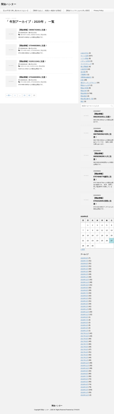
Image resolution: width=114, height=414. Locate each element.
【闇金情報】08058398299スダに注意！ (102, 156)
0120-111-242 (24, 66)
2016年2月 (84, 390)
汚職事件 (84, 74)
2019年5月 (84, 298)
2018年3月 (84, 328)
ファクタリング (86, 64)
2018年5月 (84, 322)
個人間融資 (84, 66)
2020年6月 (84, 263)
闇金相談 (84, 96)
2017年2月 (84, 357)
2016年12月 (85, 363)
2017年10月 (85, 336)
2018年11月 (85, 314)
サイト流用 (84, 56)
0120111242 (34, 66)
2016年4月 (84, 384)
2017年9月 (84, 339)
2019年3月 (84, 304)
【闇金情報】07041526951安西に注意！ (102, 201)
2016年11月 (85, 365)
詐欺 (82, 80)
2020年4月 (84, 269)
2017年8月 (84, 341)
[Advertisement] (97, 34)
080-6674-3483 (25, 34)
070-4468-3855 (25, 82)
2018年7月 (84, 320)
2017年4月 (84, 352)
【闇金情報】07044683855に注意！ (32, 77)
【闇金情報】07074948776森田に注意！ (102, 177)
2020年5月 (84, 266)
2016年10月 (85, 368)
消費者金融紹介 (86, 77)
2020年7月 (84, 261)
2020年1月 (84, 277)
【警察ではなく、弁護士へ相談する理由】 (47, 10)
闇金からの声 (85, 85)
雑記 (82, 101)
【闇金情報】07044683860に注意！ (32, 46)
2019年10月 (85, 285)
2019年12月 (85, 279)
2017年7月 (84, 344)
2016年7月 (84, 376)
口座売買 (84, 69)
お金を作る (84, 53)
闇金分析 (84, 91)
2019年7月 (84, 293)
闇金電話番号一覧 (87, 99)
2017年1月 (84, 360)
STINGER (76, 410)
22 (29, 95)
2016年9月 (84, 371)
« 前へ (9, 95)
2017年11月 (85, 333)
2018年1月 (84, 331)
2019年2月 (84, 306)
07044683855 (35, 82)
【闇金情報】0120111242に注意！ (32, 61)
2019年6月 (84, 296)
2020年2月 (84, 274)
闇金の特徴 (84, 88)
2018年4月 (84, 325)
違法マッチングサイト (88, 82)
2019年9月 (84, 288)
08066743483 (35, 34)
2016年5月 (84, 382)
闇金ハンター (8, 4)
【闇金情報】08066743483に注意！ (32, 30)
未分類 (83, 72)
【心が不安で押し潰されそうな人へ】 (15, 10)
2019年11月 (85, 282)
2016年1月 (84, 392)
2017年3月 (84, 355)
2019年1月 (84, 309)
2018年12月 (85, 312)
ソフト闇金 (84, 58)
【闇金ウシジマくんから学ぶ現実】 (77, 10)
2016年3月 (84, 387)
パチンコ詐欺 (85, 61)
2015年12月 (85, 395)
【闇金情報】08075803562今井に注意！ (102, 134)
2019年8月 (84, 290)
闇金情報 (34, 32)
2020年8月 (84, 258)
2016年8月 (84, 373)
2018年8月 (84, 317)
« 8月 (83, 249)
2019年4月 (84, 301)
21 (24, 95)
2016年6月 (84, 379)
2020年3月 (84, 271)
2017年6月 (84, 347)
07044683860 (35, 50)
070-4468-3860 (25, 50)
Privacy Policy (98, 10)
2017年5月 (84, 349)
